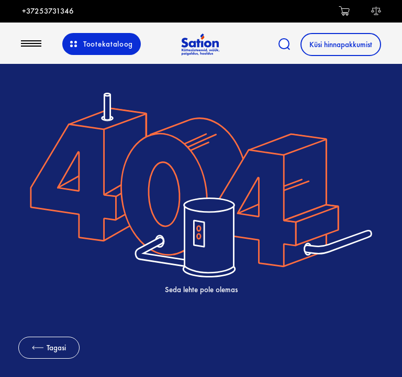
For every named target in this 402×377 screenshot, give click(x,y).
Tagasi (49, 347)
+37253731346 (48, 11)
